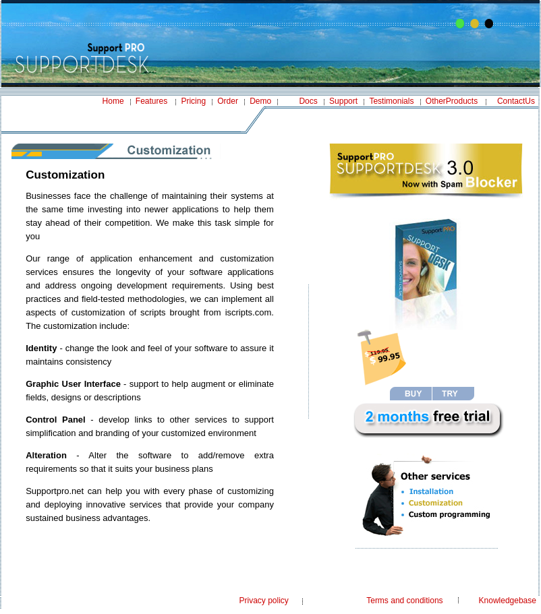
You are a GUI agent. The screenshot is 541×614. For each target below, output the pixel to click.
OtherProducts (452, 101)
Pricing (193, 101)
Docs (308, 101)
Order (227, 101)
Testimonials (391, 101)
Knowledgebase (507, 600)
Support (343, 101)
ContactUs (516, 101)
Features (151, 101)
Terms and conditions (404, 600)
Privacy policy (263, 600)
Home (113, 101)
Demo (260, 101)
